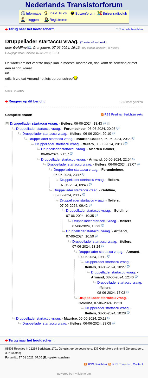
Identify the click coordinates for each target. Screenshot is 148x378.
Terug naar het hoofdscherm (32, 29)
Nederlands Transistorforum (74, 5)
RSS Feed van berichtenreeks (124, 114)
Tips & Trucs (55, 13)
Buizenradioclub (112, 13)
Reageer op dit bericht (26, 101)
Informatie (31, 13)
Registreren (55, 20)
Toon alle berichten (131, 29)
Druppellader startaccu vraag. (34, 123)
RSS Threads (121, 364)
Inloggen (30, 20)
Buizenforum (82, 13)
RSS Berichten (97, 364)
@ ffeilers (113, 47)
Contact (138, 364)
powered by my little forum (74, 373)
